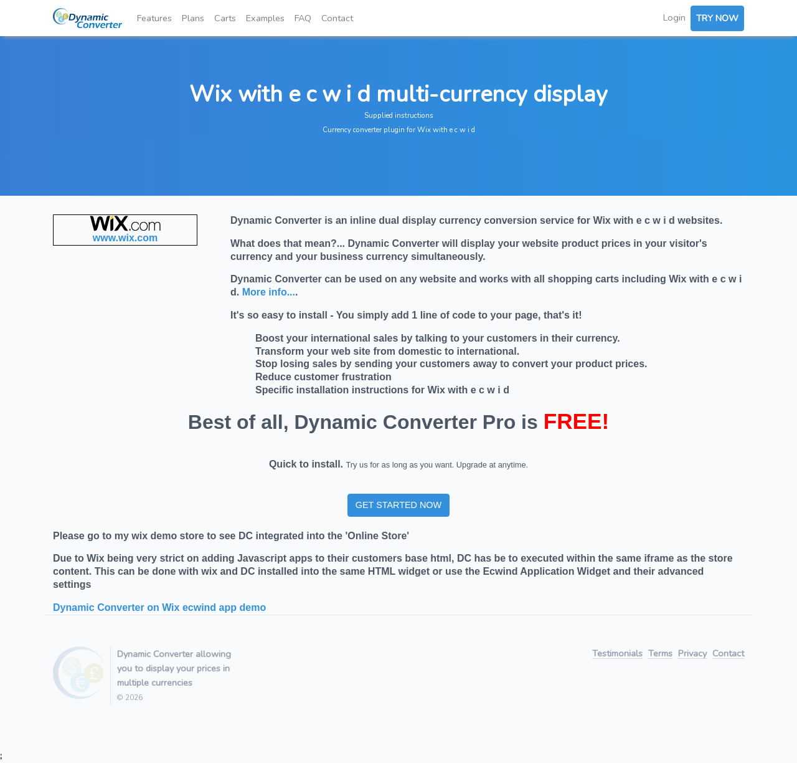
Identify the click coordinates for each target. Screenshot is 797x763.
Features (154, 18)
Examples (265, 18)
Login (674, 17)
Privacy (692, 654)
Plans (193, 18)
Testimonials (617, 654)
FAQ (303, 18)
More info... (268, 292)
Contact (337, 18)
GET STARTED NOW (398, 505)
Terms (660, 654)
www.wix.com (125, 238)
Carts (225, 18)
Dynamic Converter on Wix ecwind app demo (159, 607)
